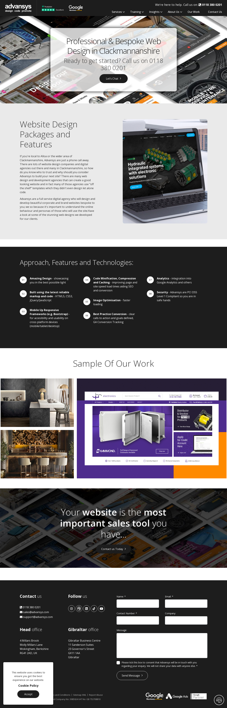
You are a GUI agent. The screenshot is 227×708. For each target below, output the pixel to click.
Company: (170, 613)
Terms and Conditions (59, 694)
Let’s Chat (112, 78)
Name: (121, 596)
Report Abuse (96, 694)
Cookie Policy (28, 686)
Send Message (131, 675)
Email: (169, 596)
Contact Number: (127, 613)
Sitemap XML (79, 694)
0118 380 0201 (30, 607)
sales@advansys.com (34, 612)
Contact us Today (112, 549)
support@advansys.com (36, 617)
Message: (122, 630)
